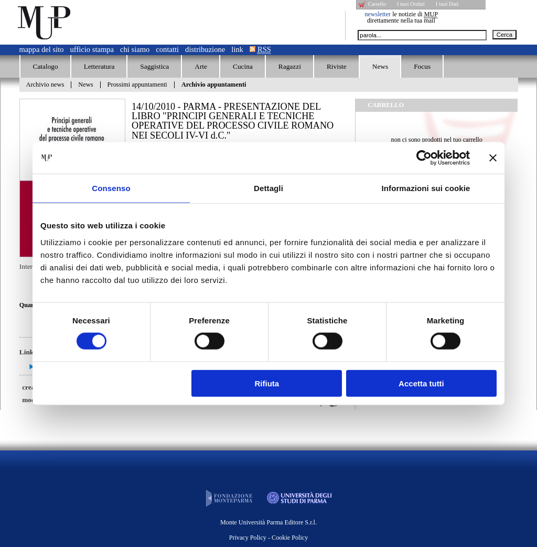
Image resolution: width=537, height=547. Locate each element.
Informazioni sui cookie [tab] (426, 188)
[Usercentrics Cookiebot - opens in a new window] (424, 158)
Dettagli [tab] (268, 188)
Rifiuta (267, 382)
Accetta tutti (421, 382)
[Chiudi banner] (493, 158)
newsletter (377, 14)
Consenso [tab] (111, 188)
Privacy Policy (247, 537)
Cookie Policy (290, 537)
